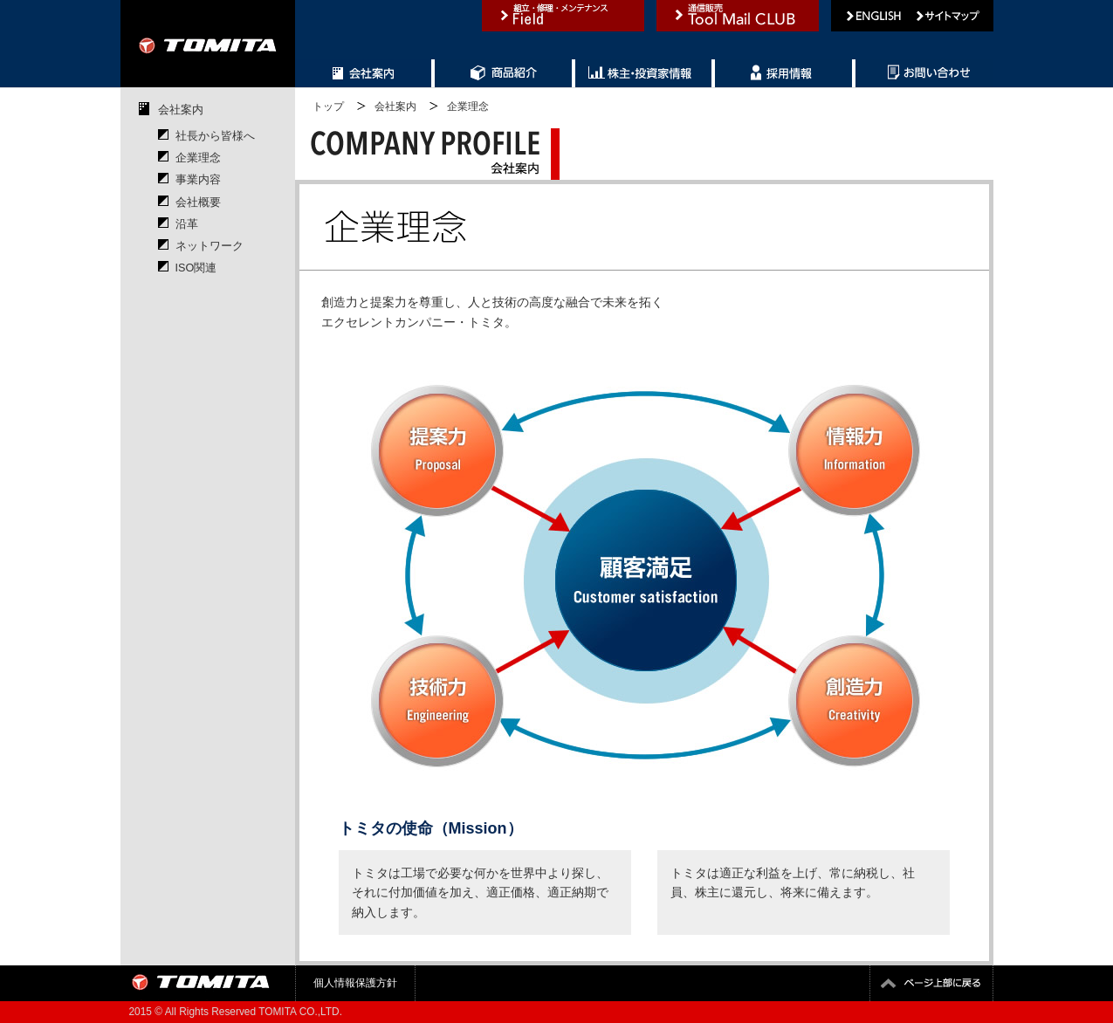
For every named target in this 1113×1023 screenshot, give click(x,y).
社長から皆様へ (215, 136)
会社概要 (198, 202)
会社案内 (180, 110)
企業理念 (198, 158)
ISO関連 (196, 268)
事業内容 (198, 180)
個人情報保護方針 (355, 983)
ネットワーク (209, 246)
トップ (328, 106)
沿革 (186, 224)
